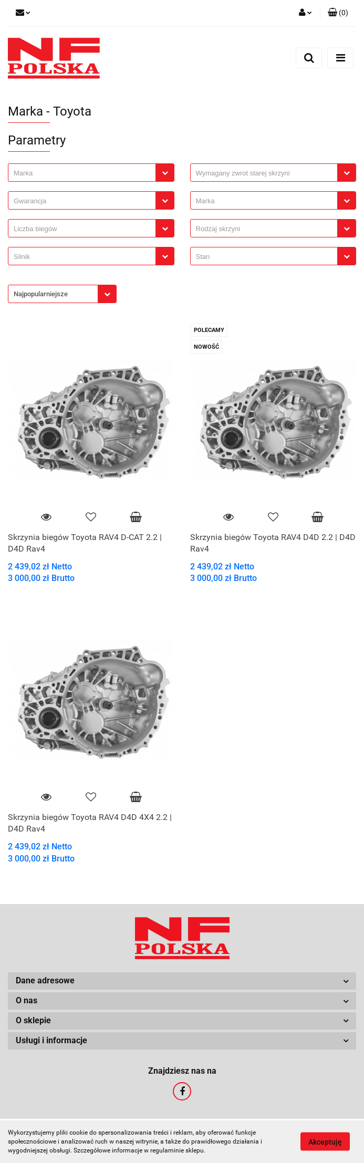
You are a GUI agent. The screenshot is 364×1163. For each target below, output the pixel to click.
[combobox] (91, 172)
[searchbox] (84, 173)
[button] (338, 13)
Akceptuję (325, 1142)
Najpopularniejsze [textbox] (41, 294)
